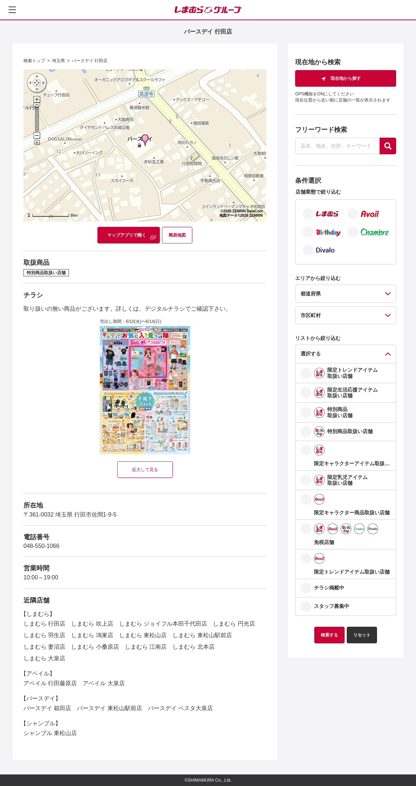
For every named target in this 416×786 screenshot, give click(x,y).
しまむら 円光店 (234, 624)
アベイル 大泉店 (103, 683)
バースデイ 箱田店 (47, 708)
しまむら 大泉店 (44, 658)
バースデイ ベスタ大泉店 (180, 708)
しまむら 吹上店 (92, 624)
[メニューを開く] (12, 9)
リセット (362, 635)
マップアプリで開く (126, 235)
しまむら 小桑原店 (95, 647)
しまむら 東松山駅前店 (202, 635)
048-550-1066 (41, 546)
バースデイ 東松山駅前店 (109, 708)
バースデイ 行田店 (90, 60)
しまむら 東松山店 (143, 635)
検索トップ (34, 60)
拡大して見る (145, 469)
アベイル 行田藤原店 (50, 683)
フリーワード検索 (321, 129)
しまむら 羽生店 (44, 635)
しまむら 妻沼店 (44, 647)
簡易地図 (177, 235)
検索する (329, 635)
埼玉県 (58, 60)
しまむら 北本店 (193, 647)
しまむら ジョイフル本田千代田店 (163, 624)
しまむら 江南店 (146, 647)
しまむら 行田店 (44, 624)
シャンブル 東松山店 (50, 733)
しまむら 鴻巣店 (92, 635)
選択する (311, 354)
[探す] (388, 146)
